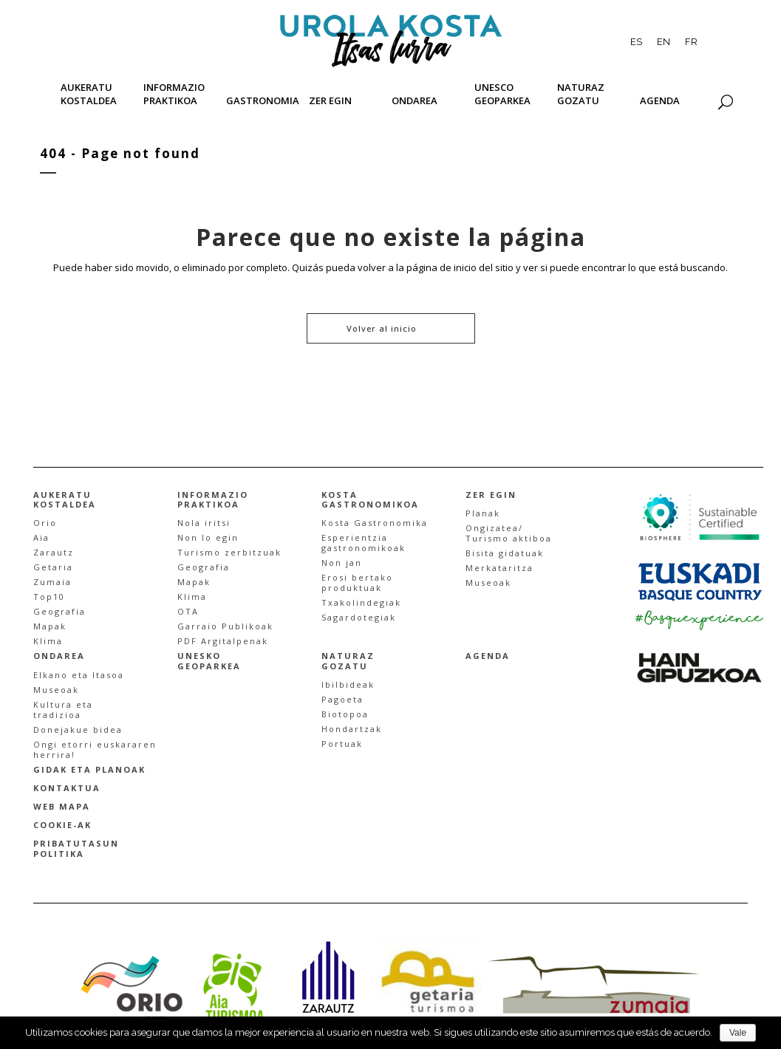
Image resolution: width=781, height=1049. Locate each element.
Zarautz (53, 552)
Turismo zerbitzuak (229, 552)
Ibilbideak (348, 684)
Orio (45, 522)
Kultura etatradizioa (63, 709)
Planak (482, 513)
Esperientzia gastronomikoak (363, 542)
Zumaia (52, 581)
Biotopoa (345, 714)
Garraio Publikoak (225, 626)
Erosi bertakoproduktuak (357, 582)
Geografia (59, 611)
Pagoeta (342, 699)
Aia (41, 537)
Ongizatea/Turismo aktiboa (508, 533)
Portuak (342, 743)
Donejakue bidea (78, 729)
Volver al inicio (382, 328)
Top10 (49, 596)
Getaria (53, 567)
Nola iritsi (204, 522)
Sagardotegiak (358, 617)
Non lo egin (208, 537)
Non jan (341, 562)
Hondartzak (351, 728)
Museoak (488, 582)
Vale (737, 1033)
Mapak (49, 626)
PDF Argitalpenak (222, 640)
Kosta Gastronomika (374, 522)
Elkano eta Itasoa (78, 674)
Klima (48, 640)
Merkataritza (499, 567)
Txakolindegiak (361, 602)
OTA (188, 611)
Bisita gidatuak (504, 552)
